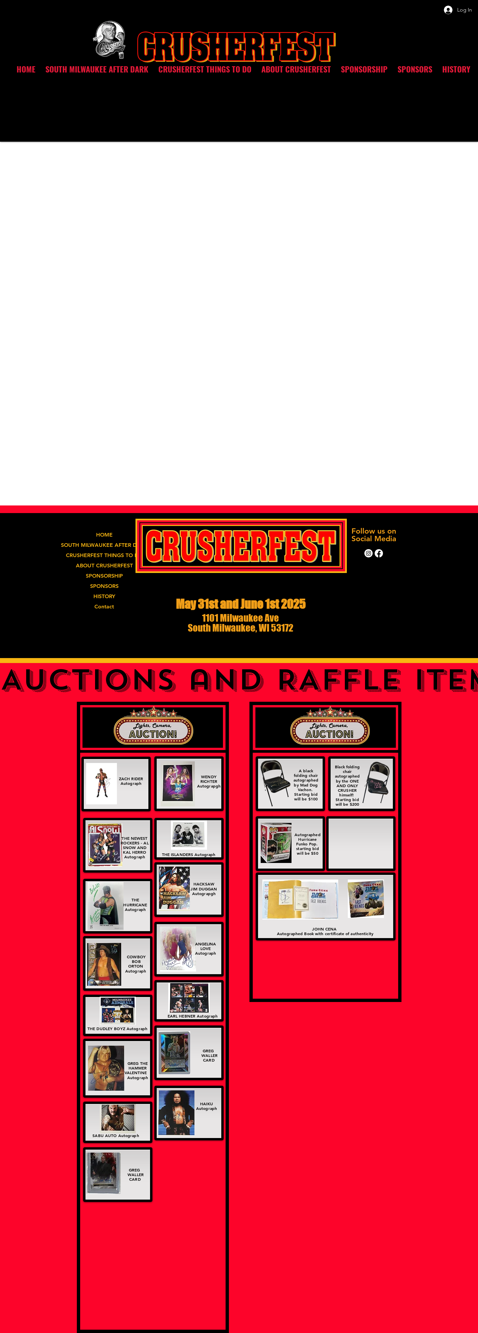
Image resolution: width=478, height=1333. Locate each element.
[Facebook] (379, 553)
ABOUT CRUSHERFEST (104, 565)
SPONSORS (104, 586)
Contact (104, 606)
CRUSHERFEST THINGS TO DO (104, 555)
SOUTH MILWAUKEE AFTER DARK (104, 545)
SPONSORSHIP (104, 576)
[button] (204, 69)
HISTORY (104, 596)
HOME (104, 535)
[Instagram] (368, 553)
